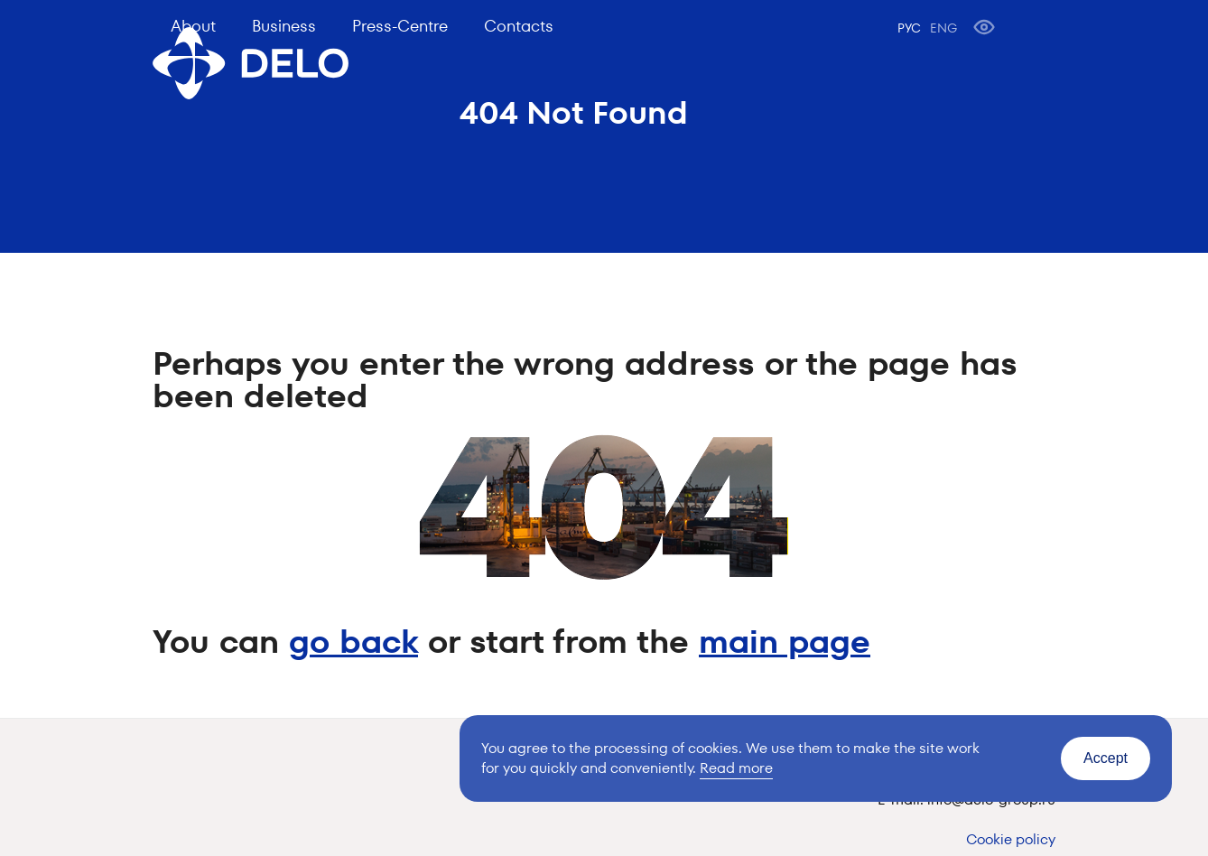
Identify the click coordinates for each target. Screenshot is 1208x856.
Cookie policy (1010, 839)
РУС (909, 28)
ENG (943, 28)
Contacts (518, 25)
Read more (736, 768)
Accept (1105, 758)
